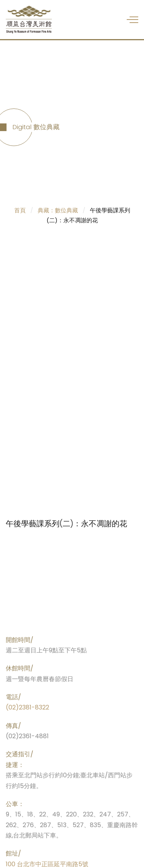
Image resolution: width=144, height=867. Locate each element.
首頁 (20, 210)
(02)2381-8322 (27, 707)
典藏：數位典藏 (58, 210)
